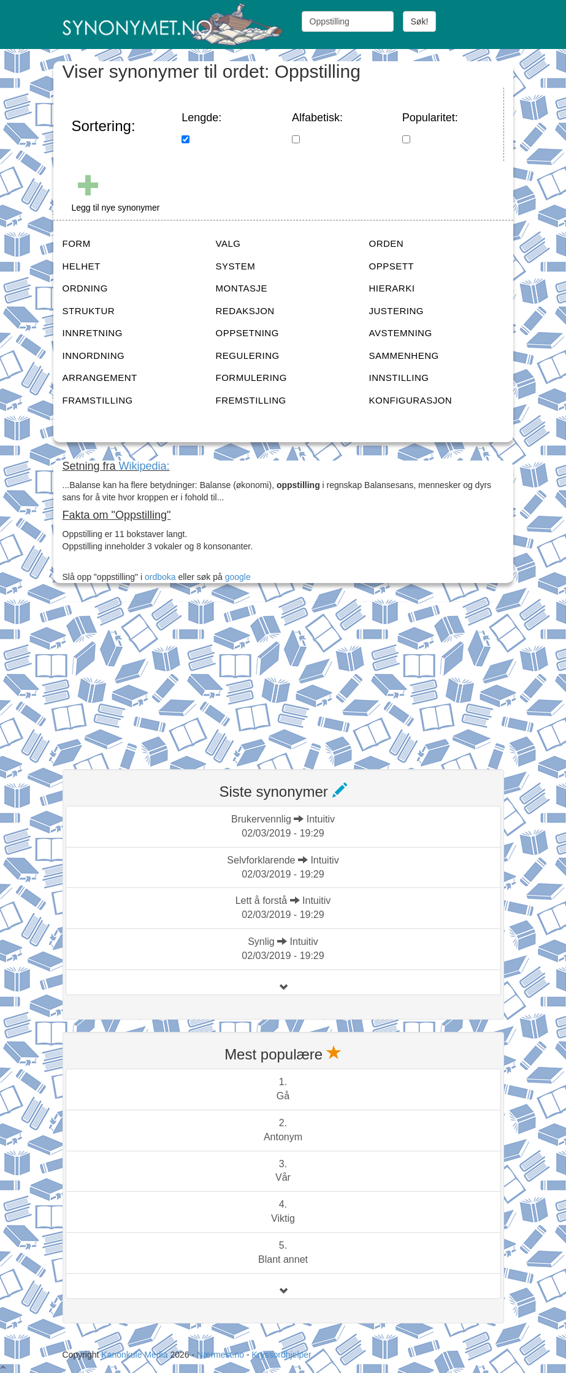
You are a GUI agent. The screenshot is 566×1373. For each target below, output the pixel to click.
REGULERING (248, 355)
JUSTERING (396, 311)
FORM (77, 243)
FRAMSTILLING (98, 400)
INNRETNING (93, 333)
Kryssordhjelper (281, 1355)
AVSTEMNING (400, 333)
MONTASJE (242, 288)
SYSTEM (236, 266)
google (238, 577)
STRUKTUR (89, 311)
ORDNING (85, 288)
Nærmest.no (220, 1355)
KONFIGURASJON (411, 400)
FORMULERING (251, 377)
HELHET (82, 266)
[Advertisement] (155, 677)
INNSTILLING (399, 377)
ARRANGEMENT (100, 377)
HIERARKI (392, 288)
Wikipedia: (144, 466)
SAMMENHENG (404, 355)
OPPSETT (392, 266)
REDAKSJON (245, 311)
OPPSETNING (247, 333)
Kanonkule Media (135, 1355)
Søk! (420, 21)
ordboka (158, 577)
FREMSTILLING (251, 400)
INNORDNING (94, 355)
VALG (228, 243)
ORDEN (386, 243)
